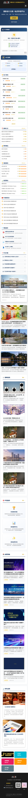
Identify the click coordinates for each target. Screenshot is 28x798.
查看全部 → (14, 123)
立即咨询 (14, 18)
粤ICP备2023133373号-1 (17, 795)
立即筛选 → (14, 69)
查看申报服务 (14, 22)
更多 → (23, 377)
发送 (25, 52)
